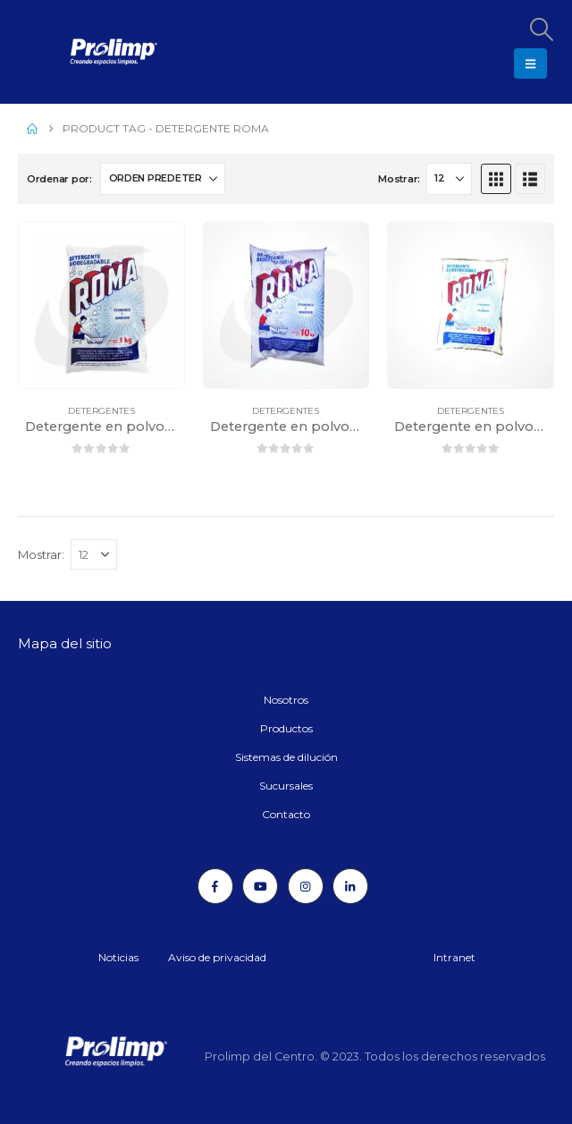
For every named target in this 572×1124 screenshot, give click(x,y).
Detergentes (101, 411)
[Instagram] (306, 886)
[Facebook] (215, 886)
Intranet (454, 957)
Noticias (118, 957)
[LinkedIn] (350, 886)
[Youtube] (260, 886)
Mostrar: (399, 179)
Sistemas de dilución (286, 757)
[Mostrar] (449, 179)
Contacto (286, 814)
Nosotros (286, 699)
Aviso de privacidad (217, 957)
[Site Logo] (67, 52)
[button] (540, 29)
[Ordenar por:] (162, 179)
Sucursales (286, 785)
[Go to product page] (101, 305)
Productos (286, 728)
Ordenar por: (59, 179)
